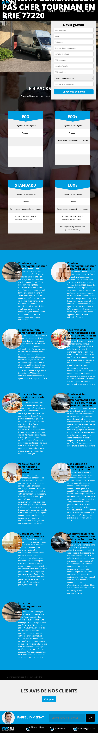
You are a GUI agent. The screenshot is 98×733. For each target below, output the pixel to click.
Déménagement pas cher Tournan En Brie (24, 677)
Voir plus (49, 699)
